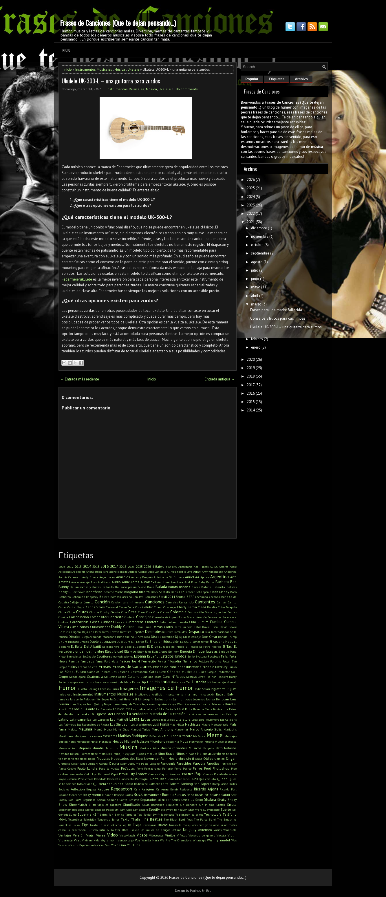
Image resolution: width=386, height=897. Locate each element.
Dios (147, 637)
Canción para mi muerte (127, 602)
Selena (101, 800)
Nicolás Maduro (146, 754)
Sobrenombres (67, 810)
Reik (137, 789)
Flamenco (189, 661)
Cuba (163, 622)
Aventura (177, 582)
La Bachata (104, 709)
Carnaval (112, 607)
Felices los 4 (130, 661)
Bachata (222, 581)
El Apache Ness (221, 641)
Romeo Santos (174, 794)
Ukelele (133, 69)
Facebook (214, 656)
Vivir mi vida (91, 840)
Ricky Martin (92, 794)
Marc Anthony (162, 729)
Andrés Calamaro (69, 577)
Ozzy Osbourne (130, 763)
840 (174, 567)
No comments (186, 89)
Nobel (83, 759)
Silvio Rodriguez (153, 805)
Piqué (114, 774)
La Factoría (168, 709)
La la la (182, 709)
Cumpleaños (79, 627)
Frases (104, 666)
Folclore (204, 661)
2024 (251, 196)
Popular (252, 79)
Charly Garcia (187, 607)
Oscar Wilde (79, 763)
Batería (206, 587)
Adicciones (65, 572)
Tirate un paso (99, 825)
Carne (123, 607)
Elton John (144, 651)
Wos (234, 840)
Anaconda (230, 572)
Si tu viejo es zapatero (105, 805)
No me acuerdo (209, 753)
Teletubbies (75, 819)
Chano (158, 607)
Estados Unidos (173, 656)
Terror (115, 819)
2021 (251, 221)
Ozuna (114, 763)
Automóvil (148, 582)
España (140, 656)
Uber (125, 830)
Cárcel (62, 607)
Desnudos (180, 632)
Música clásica (149, 748)
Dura (127, 642)
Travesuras (149, 825)
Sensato (134, 800)
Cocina (164, 612)
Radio (129, 783)
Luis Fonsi (161, 724)
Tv (108, 830)
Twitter (115, 830)
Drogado (73, 642)
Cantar (221, 602)
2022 (251, 213)
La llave (194, 709)
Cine (124, 612)
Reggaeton (121, 789)
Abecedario (185, 567)
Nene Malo (98, 754)
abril (254, 295)
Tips (85, 824)
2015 (95, 566)
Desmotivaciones (159, 631)
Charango (169, 607)
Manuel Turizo (140, 729)
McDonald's (156, 736)
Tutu (102, 830)
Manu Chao (121, 729)
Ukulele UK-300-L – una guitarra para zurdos (111, 81)
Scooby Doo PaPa (69, 800)
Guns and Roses (151, 677)
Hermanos (102, 682)
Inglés (232, 688)
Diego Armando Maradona (98, 637)
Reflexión (77, 789)
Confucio (130, 617)
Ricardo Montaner (70, 795)
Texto (125, 819)
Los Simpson (120, 724)
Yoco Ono (104, 845)
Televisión (90, 819)
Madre (206, 724)
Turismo (92, 830)
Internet (190, 694)
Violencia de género (202, 835)
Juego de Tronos (131, 704)
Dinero (139, 637)
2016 (104, 566)
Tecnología (213, 814)
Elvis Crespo (159, 651)
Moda (184, 741)
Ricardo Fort (228, 789)
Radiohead (141, 784)
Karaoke (189, 704)
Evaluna (201, 656)
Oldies (208, 758)
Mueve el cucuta (225, 741)
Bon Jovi (138, 597)
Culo (192, 622)
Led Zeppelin (100, 719)
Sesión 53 (187, 800)
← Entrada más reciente (79, 379)
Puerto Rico (158, 779)
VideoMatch (127, 835)
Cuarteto (151, 622)
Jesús (113, 699)
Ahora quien (94, 572)
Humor (67, 688)
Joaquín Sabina (153, 699)
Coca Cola (152, 612)
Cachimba (201, 597)
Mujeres (84, 748)
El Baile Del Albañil (86, 646)
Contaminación (197, 617)
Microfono (157, 741)
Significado (131, 804)
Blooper (190, 592)
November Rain (156, 758)
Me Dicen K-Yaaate (178, 736)
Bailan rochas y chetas (85, 587)
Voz (137, 840)
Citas (132, 611)
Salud (225, 794)
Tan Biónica (116, 814)
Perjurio (167, 768)
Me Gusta (199, 736)
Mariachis (230, 729)
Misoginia (172, 741)
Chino (71, 612)
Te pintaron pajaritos (189, 814)
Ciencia (115, 612)
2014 (87, 566)
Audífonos (104, 582)
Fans (99, 661)
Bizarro (144, 592)
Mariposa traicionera (88, 736)
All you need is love (179, 572)
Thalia (135, 819)
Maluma (85, 729)
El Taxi (227, 646)
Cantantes (205, 602)
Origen (231, 758)
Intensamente (174, 694)
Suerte (226, 809)
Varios (218, 830)
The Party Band (205, 819)
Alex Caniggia (157, 572)
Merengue (82, 741)
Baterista (219, 587)
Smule (232, 804)
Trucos (162, 825)
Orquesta (64, 763)
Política (187, 774)
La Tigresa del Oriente (108, 714)
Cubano (172, 622)
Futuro (81, 671)
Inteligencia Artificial (149, 694)
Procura (72, 779)
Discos (156, 636)
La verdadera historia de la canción (156, 713)
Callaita (63, 602)
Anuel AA (192, 577)
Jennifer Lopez (100, 699)
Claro (141, 612)
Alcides (132, 572)
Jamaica (63, 699)
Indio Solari (202, 689)
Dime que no (125, 637)
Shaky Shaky (226, 799)
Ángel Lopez (107, 577)
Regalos (91, 789)
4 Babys (158, 566)
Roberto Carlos (123, 795)
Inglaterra (218, 689)
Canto (232, 602)
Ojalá (198, 759)
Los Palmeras (67, 724)
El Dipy (152, 646)
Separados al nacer (155, 799)
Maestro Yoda (219, 724)
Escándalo (89, 656)
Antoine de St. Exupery (169, 577)
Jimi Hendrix (126, 699)
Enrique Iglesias (205, 651)
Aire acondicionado (115, 572)
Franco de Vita (87, 667)
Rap (197, 783)
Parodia (199, 763)
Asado (75, 582)
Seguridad (89, 800)
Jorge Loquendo (195, 699)
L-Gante (89, 709)
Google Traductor (219, 672)
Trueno (173, 825)
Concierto (115, 617)
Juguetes (161, 704)
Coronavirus (79, 622)
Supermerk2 (87, 814)
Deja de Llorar (91, 632)
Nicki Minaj (113, 754)
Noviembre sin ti (181, 758)
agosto (257, 261)
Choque (94, 612)
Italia (219, 694)
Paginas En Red (200, 891)
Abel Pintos (201, 567)
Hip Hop (147, 682)
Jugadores (148, 704)
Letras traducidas (163, 719)
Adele (233, 567)
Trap (136, 824)
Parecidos (184, 763)
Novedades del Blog (127, 758)
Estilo (191, 656)
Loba (195, 719)
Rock (138, 794)
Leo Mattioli (119, 719)
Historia (162, 681)
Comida (63, 617)
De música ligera (69, 632)
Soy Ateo (126, 810)
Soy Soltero (140, 810)
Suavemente (211, 810)
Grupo (63, 676)
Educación (171, 641)
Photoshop (221, 768)
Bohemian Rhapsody (85, 597)
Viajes (100, 835)
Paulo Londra (87, 768)
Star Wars (195, 810)
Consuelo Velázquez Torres (169, 617)
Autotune (163, 582)
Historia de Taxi (181, 682)
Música (119, 69)
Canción (102, 602)
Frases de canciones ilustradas (177, 666)
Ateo (93, 582)
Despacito (196, 631)
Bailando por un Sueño (130, 587)
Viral (77, 840)
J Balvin (230, 694)
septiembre (260, 253)
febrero (257, 338)
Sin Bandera (188, 805)
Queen (222, 779)
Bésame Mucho (113, 592)
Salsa (216, 794)
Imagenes (129, 688)
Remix (174, 789)
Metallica (105, 741)
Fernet (162, 661)
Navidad (63, 754)
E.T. (133, 642)
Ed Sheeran (153, 641)
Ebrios (140, 642)
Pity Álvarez (138, 774)
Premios (208, 774)
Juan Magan (78, 704)
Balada (161, 586)
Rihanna (107, 795)
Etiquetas (276, 79)
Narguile (208, 748)
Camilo (88, 602)
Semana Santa (117, 800)
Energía (186, 651)
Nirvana (191, 754)
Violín (232, 835)
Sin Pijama (207, 805)
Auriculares (130, 582)
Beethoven (78, 592)
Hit (209, 682)
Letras (146, 719)
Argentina (219, 576)
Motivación (196, 741)
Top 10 (126, 825)
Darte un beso (183, 627)
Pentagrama (152, 768)
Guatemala (95, 676)
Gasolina (123, 672)
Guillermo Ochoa (115, 677)
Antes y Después (142, 577)
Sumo (72, 814)
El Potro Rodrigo (210, 647)
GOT (234, 672)
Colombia (178, 611)
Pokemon (175, 774)
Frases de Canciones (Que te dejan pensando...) (118, 22)
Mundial (98, 748)
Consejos (143, 616)
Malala (72, 729)
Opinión (220, 759)
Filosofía (174, 661)
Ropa (190, 794)
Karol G (230, 704)
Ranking (186, 783)
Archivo (301, 79)
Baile (150, 587)
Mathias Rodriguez (133, 735)
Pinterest (104, 774)
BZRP (190, 596)
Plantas (153, 774)
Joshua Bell (213, 699)
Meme (214, 735)
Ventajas (65, 835)
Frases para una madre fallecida (276, 309)
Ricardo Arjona (206, 789)
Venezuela (230, 830)
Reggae (103, 789)
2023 (131, 567)
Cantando (186, 602)
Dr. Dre (62, 642)
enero (256, 347)
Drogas (84, 642)
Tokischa (115, 825)
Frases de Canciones (132, 666)
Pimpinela (76, 774)
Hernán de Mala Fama (124, 682)
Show (62, 804)
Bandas (184, 587)
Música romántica (174, 748)
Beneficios (94, 592)
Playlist (164, 774)
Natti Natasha (226, 748)
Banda (173, 587)
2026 (147, 566)
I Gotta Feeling (87, 689)
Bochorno (64, 597)
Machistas (192, 724)
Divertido (168, 637)
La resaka (82, 714)
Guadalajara (77, 677)
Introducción (207, 694)
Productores (85, 779)
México (117, 741)
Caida (233, 597)
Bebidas (231, 587)
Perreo (187, 768)
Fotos (72, 666)
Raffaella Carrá (159, 784)
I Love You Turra (108, 689)
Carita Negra (76, 607)
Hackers (223, 677)
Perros (198, 768)
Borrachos (151, 597)
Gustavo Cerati (196, 677)
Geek (163, 672)
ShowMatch (78, 804)
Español (153, 656)
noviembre (259, 236)
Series (176, 800)
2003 (61, 567)
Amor (197, 571)
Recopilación (220, 784)
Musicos (195, 748)
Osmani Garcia (98, 763)
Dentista (125, 632)
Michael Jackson (136, 741)
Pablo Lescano (150, 763)
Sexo (199, 799)
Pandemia (168, 763)
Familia (74, 661)
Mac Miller (177, 724)
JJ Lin (138, 699)
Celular (147, 607)
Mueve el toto (67, 748)
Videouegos (156, 835)
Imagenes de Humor (166, 688)
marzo (256, 304)
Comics (232, 612)
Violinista (65, 840)
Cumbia (216, 621)
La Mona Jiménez (212, 709)
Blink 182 (177, 592)
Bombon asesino (120, 597)
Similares (172, 805)
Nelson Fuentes (80, 754)
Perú (207, 768)
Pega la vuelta (109, 768)
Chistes (82, 611)
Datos (197, 627)
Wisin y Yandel (218, 840)
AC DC (214, 567)
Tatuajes (130, 814)
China (62, 612)
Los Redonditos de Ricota (93, 724)
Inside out (65, 694)
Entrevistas (74, 656)
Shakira (210, 799)
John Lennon (174, 699)
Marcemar (181, 729)
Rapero (205, 783)
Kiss (61, 709)
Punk (194, 779)
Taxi (139, 814)
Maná (108, 729)
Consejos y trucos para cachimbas (277, 318)
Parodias (212, 763)
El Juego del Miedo (171, 647)
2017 (114, 566)
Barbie (195, 587)
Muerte (209, 741)
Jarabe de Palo (79, 699)
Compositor (98, 617)
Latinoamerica (80, 719)
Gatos (153, 671)
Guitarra (133, 676)
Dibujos (75, 636)
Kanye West (175, 704)
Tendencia (104, 819)
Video (112, 835)
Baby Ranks (206, 582)
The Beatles (152, 819)
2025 (139, 566)
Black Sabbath (160, 592)
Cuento (183, 622)
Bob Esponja (203, 592)
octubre (257, 244)
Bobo (233, 592)
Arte (233, 577)
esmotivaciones (123, 656)
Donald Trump (227, 637)
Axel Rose (190, 582)
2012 (70, 567)
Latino (63, 719)
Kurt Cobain (74, 709)
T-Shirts (102, 814)
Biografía (131, 592)
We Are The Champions (175, 840)
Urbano (176, 830)
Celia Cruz (134, 607)
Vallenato (205, 830)
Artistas (64, 582)
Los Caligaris (228, 719)
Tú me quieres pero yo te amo (199, 825)
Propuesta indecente (120, 779)
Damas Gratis (163, 627)
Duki (120, 642)
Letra (134, 719)
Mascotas (110, 736)
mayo (255, 287)
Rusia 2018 (203, 794)
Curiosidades (100, 627)
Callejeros (76, 602)
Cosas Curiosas (102, 622)
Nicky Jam (129, 754)
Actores (223, 567)
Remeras (162, 789)
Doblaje (196, 637)
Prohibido (100, 779)
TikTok (76, 825)
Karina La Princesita (210, 704)
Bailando (108, 587)
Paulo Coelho (67, 768)
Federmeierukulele (77, 279)
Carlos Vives (95, 607)
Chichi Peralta (207, 607)
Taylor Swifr (152, 814)
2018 (122, 566)
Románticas (152, 794)
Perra (178, 768)
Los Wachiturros (141, 724)
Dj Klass (184, 637)
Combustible (196, 612)
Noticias (103, 758)
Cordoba (63, 622)
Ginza (202, 672)
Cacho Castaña (218, 597)
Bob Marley (220, 592)
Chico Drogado (227, 607)
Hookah (232, 682)
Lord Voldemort (209, 719)
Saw (234, 795)
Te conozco (167, 814)
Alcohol (142, 572)
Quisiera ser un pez (108, 783)
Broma (180, 596)
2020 (251, 359)
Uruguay (189, 829)
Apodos (204, 577)
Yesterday (92, 845)
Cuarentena (135, 622)
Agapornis (78, 572)
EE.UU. (184, 642)
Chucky (104, 612)
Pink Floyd (90, 774)
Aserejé (84, 582)
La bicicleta (121, 709)
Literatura (183, 719)
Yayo (82, 845)
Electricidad (114, 651)
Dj (176, 636)
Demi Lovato (110, 632)
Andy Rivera (90, 577)
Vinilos (170, 835)
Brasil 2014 (166, 596)
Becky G (64, 592)
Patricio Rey (229, 763)
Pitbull (124, 774)
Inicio (66, 50)
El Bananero (110, 647)
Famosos (87, 661)
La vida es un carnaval (202, 714)
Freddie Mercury (214, 666)
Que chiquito (207, 779)
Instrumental (83, 694)
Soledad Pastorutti (107, 810)
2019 (251, 367)
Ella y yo (130, 651)
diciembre (259, 228)
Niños (180, 753)
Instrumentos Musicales (93, 69)
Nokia (92, 759)
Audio (116, 582)
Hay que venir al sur (80, 682)
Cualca (120, 622)
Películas (128, 768)
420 (168, 567)
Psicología (141, 779)
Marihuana (66, 736)
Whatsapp (199, 840)
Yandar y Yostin (68, 845)
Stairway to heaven (174, 810)
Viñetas (182, 835)
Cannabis (172, 602)
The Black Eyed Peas (178, 819)
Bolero (104, 596)
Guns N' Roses (173, 676)
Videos (142, 835)
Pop (198, 773)
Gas (114, 672)
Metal (94, 741)
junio (255, 278)
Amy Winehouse (212, 572)
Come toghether (215, 612)
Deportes (138, 632)
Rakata (174, 783)
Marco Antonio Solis (206, 729)
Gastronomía (139, 672)
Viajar (90, 835)
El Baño (125, 647)
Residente (186, 789)
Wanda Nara (150, 840)
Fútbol (69, 671)
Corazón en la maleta (222, 617)
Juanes (116, 704)
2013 (78, 566)
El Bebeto (139, 647)
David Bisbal (210, 627)
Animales (123, 577)
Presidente (221, 774)
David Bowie (228, 627)
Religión (148, 789)
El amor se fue (199, 642)
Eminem (173, 651)
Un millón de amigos (155, 830)
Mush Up (112, 748)
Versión (79, 835)
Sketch (220, 805)
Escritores (104, 656)
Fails (224, 656)
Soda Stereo (86, 810)
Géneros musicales (182, 671)
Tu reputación (76, 830)
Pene (139, 768)
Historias (199, 682)
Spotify (154, 809)
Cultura (202, 622)
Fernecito (148, 661)
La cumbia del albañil (145, 709)
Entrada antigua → (220, 379)
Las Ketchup (228, 714)
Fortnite (215, 661)
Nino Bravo (166, 753)
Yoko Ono (118, 845)
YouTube (133, 845)
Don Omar (209, 636)
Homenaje (219, 682)
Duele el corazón (102, 641)
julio (254, 270)
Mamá (98, 729)
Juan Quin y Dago (99, 704)
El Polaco (192, 647)
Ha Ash (211, 677)
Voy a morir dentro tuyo (117, 840)
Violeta (221, 835)
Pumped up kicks (178, 779)
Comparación (79, 617)
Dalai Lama (144, 627)
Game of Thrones (98, 672)
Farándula (111, 661)
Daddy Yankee (122, 626)
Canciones (154, 602)
